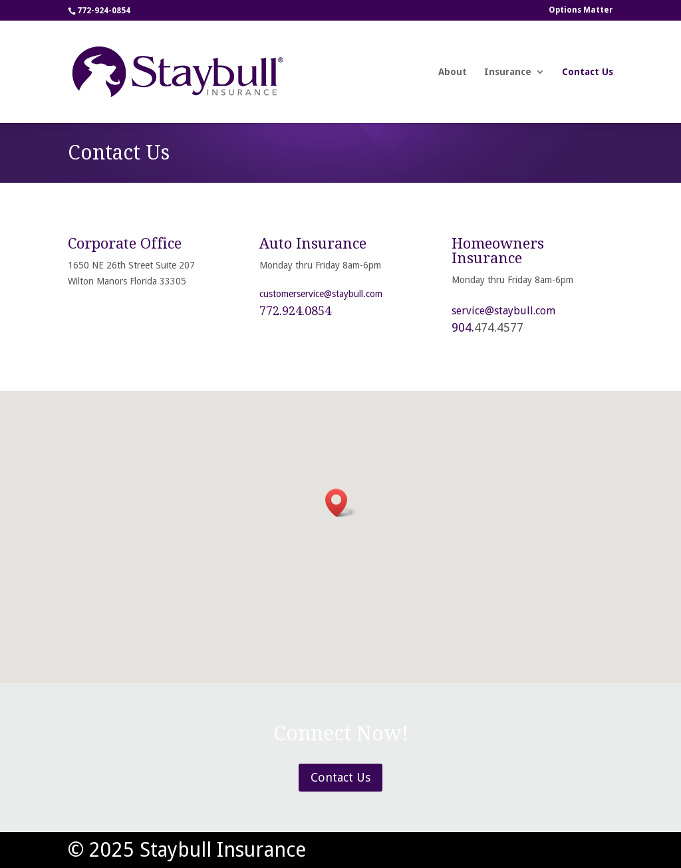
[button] (340, 502)
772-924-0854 (103, 10)
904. (463, 327)
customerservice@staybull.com (320, 293)
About (452, 72)
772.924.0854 (295, 311)
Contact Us (587, 72)
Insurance (507, 72)
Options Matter (581, 10)
